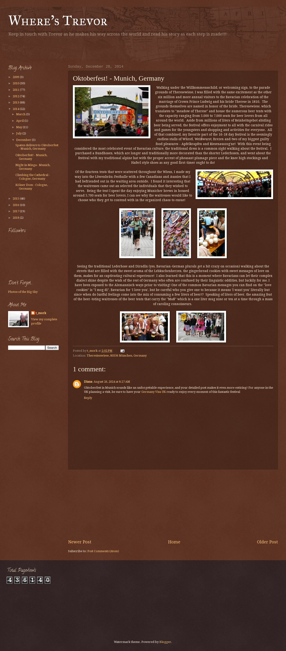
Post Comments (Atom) (103, 551)
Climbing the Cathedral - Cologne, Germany (32, 176)
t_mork (41, 313)
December (24, 140)
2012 (16, 96)
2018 (16, 217)
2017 (16, 211)
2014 (16, 109)
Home (174, 541)
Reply (88, 398)
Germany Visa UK (153, 392)
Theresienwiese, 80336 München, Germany (117, 355)
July (19, 133)
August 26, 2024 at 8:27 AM (112, 381)
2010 (16, 83)
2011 (16, 89)
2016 (16, 205)
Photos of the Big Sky (23, 292)
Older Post (267, 541)
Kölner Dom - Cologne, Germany (31, 186)
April (20, 120)
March (21, 114)
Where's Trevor (57, 20)
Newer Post (79, 541)
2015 (16, 198)
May (19, 127)
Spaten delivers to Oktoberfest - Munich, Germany (36, 146)
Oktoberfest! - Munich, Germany (31, 156)
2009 (16, 77)
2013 (16, 102)
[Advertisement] (62, 50)
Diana (88, 381)
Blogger (165, 642)
